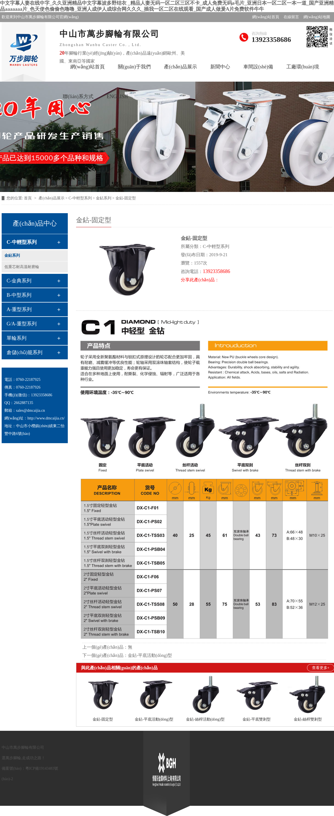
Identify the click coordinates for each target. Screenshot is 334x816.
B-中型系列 (19, 295)
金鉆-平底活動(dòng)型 (150, 655)
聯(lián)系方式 (78, 96)
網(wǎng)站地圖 (316, 17)
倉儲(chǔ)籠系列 (24, 352)
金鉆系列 (12, 255)
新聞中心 (220, 66)
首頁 (28, 198)
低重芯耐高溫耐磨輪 (21, 267)
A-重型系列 (19, 309)
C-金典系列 (19, 280)
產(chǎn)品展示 (180, 66)
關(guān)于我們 (134, 66)
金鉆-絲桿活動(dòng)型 (205, 719)
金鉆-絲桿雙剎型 (308, 719)
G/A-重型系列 (22, 324)
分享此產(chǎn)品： (200, 279)
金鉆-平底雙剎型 (257, 719)
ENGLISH (117, 96)
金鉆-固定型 (103, 719)
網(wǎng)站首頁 (265, 17)
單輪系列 (16, 338)
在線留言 (291, 17)
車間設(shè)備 (258, 66)
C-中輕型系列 (22, 242)
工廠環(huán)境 (302, 66)
